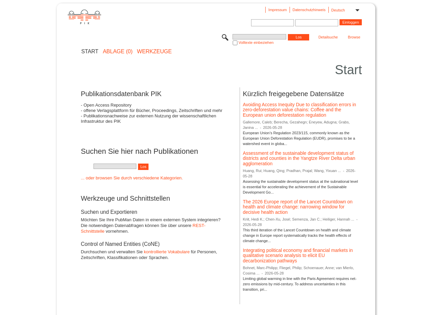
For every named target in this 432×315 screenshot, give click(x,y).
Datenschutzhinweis (309, 10)
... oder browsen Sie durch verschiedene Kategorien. (132, 177)
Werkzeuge (154, 51)
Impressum (277, 10)
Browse (354, 37)
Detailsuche (328, 37)
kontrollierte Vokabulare (167, 251)
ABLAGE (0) (118, 51)
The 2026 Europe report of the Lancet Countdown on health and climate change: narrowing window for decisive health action (297, 207)
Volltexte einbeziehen (256, 42)
